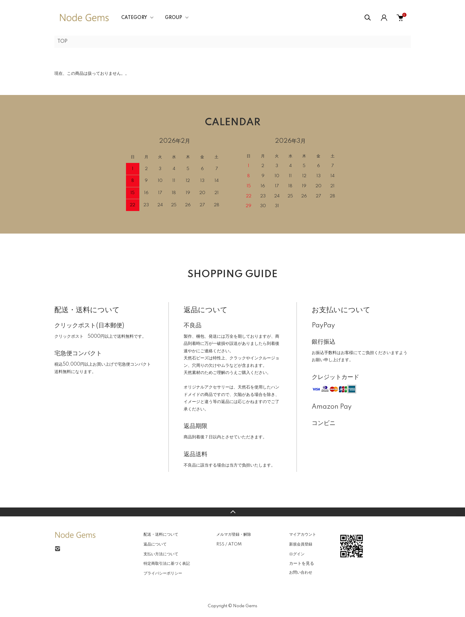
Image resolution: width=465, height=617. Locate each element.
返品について (155, 544)
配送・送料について (161, 534)
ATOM (235, 544)
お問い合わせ (300, 572)
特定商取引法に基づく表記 (167, 564)
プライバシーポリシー (163, 573)
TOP (62, 41)
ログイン (297, 554)
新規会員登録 (300, 544)
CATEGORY (134, 17)
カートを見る (301, 563)
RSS (220, 544)
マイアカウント (302, 534)
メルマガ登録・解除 (233, 534)
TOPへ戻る (232, 511)
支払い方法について (161, 554)
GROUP (173, 17)
